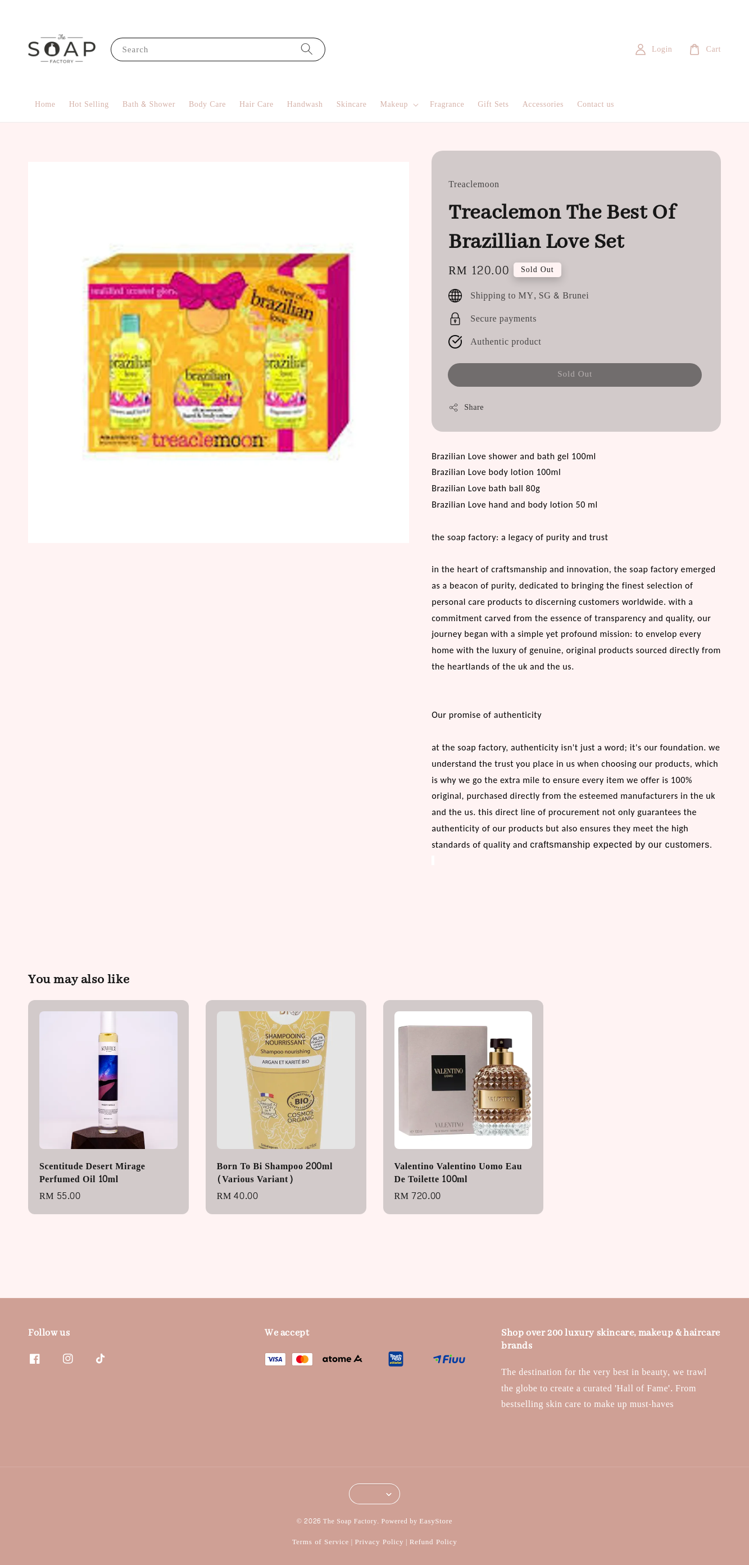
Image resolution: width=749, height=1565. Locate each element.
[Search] (307, 49)
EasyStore (435, 1521)
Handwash (305, 104)
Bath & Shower (148, 104)
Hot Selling (89, 104)
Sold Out (574, 374)
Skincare (352, 104)
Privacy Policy (379, 1542)
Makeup (394, 104)
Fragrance (447, 104)
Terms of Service (320, 1542)
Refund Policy (433, 1542)
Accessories (543, 104)
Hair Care (256, 104)
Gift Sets (493, 104)
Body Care (207, 104)
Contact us (595, 104)
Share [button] (466, 407)
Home (45, 104)
